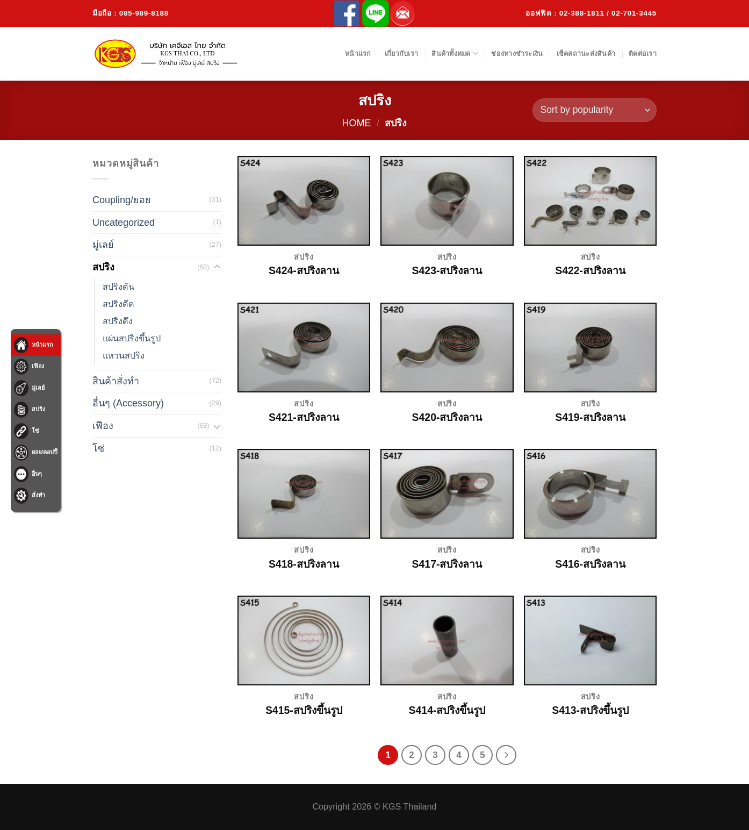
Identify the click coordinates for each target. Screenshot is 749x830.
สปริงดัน (118, 286)
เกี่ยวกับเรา (401, 54)
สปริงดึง (118, 321)
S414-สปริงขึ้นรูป (447, 710)
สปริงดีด (118, 304)
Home (356, 123)
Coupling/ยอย (121, 200)
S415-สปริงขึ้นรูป (303, 710)
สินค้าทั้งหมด (454, 53)
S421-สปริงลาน (304, 417)
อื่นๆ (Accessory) (128, 403)
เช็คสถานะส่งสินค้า (586, 54)
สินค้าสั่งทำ (115, 381)
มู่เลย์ (103, 244)
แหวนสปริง (124, 355)
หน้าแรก (358, 54)
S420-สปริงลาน (447, 417)
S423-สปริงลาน (447, 270)
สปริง (103, 267)
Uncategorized (123, 222)
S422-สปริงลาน (590, 270)
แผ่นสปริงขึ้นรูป (132, 338)
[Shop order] (594, 110)
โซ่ (98, 448)
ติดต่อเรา (643, 54)
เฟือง (102, 425)
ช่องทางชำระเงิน (517, 54)
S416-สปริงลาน (590, 564)
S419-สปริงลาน (590, 417)
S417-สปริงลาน (447, 564)
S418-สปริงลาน (304, 564)
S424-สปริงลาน (304, 270)
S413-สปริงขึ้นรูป (590, 710)
